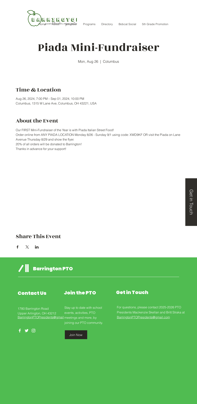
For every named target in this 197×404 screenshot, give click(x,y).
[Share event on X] (27, 247)
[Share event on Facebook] (17, 247)
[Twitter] (26, 330)
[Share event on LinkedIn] (37, 247)
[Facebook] (19, 330)
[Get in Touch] (191, 202)
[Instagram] (33, 330)
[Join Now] (76, 334)
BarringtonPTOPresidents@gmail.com (44, 317)
